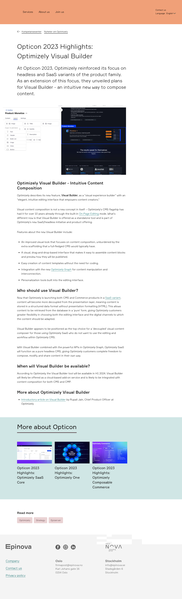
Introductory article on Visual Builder (43, 399)
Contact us (161, 10)
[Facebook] (57, 547)
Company (12, 561)
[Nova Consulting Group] (126, 547)
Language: (160, 13)
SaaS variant (112, 297)
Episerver (56, 520)
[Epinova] (12, 12)
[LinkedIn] (73, 547)
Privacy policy (15, 575)
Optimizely (24, 520)
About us (44, 11)
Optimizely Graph (61, 269)
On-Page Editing (89, 213)
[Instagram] (65, 547)
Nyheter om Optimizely (56, 31)
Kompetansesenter (32, 31)
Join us (59, 11)
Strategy (40, 520)
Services (28, 11)
